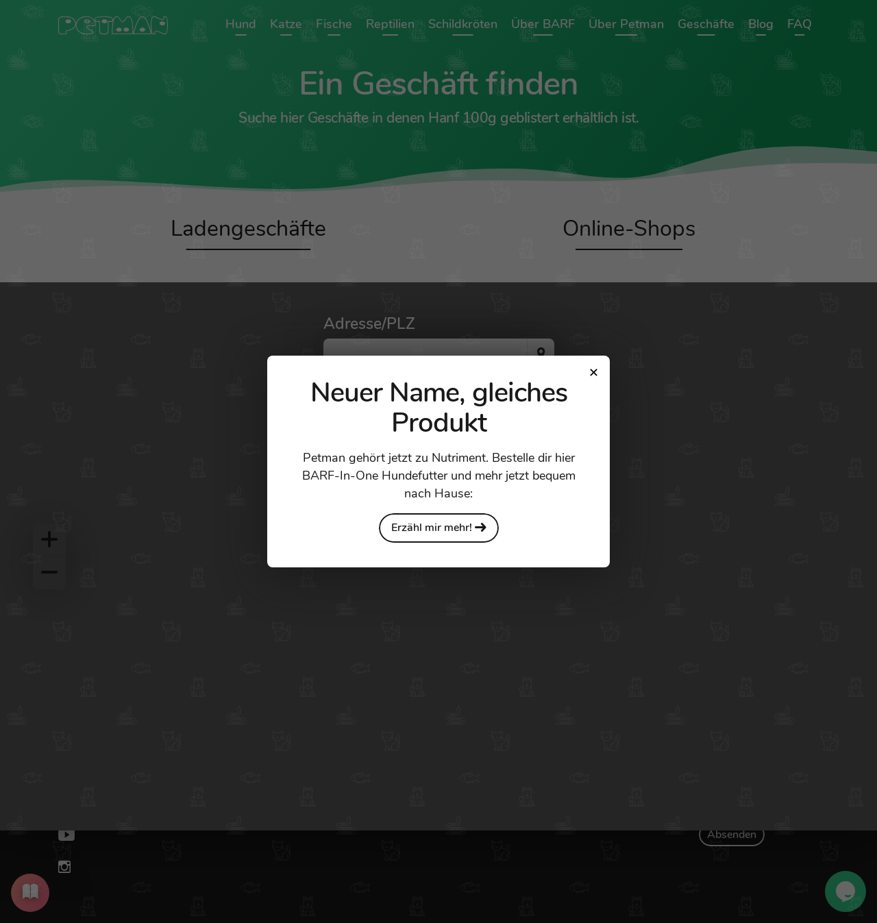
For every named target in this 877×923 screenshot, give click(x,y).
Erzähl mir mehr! (438, 527)
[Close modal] (593, 372)
